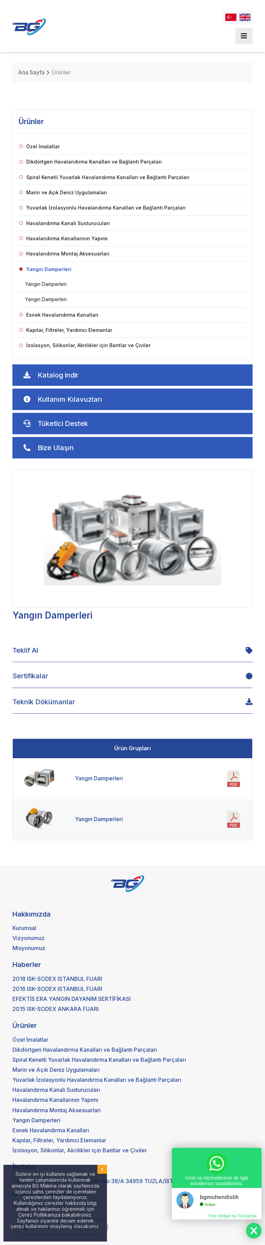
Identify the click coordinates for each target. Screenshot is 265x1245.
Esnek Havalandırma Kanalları (58, 315)
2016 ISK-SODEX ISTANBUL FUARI (57, 988)
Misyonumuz (28, 948)
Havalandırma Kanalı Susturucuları (64, 223)
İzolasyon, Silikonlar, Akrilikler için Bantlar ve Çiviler (84, 345)
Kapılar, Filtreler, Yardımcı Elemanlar (65, 330)
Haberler (26, 964)
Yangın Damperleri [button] (45, 269)
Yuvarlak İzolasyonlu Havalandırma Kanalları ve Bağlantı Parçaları (102, 208)
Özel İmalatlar (39, 146)
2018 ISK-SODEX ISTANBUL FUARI (57, 978)
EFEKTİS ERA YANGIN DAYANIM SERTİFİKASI (71, 998)
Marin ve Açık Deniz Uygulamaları (63, 192)
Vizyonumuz (28, 938)
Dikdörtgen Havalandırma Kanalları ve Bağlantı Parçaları (90, 162)
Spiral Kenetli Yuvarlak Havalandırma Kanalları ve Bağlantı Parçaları (104, 177)
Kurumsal (24, 928)
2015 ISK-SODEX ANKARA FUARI (55, 1008)
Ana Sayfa (31, 72)
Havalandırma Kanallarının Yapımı (63, 238)
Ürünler (61, 72)
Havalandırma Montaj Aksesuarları (64, 254)
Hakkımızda (31, 914)
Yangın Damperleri (46, 284)
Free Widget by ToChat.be (232, 1216)
